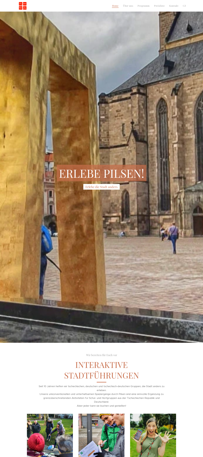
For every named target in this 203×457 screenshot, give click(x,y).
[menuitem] (116, 5)
